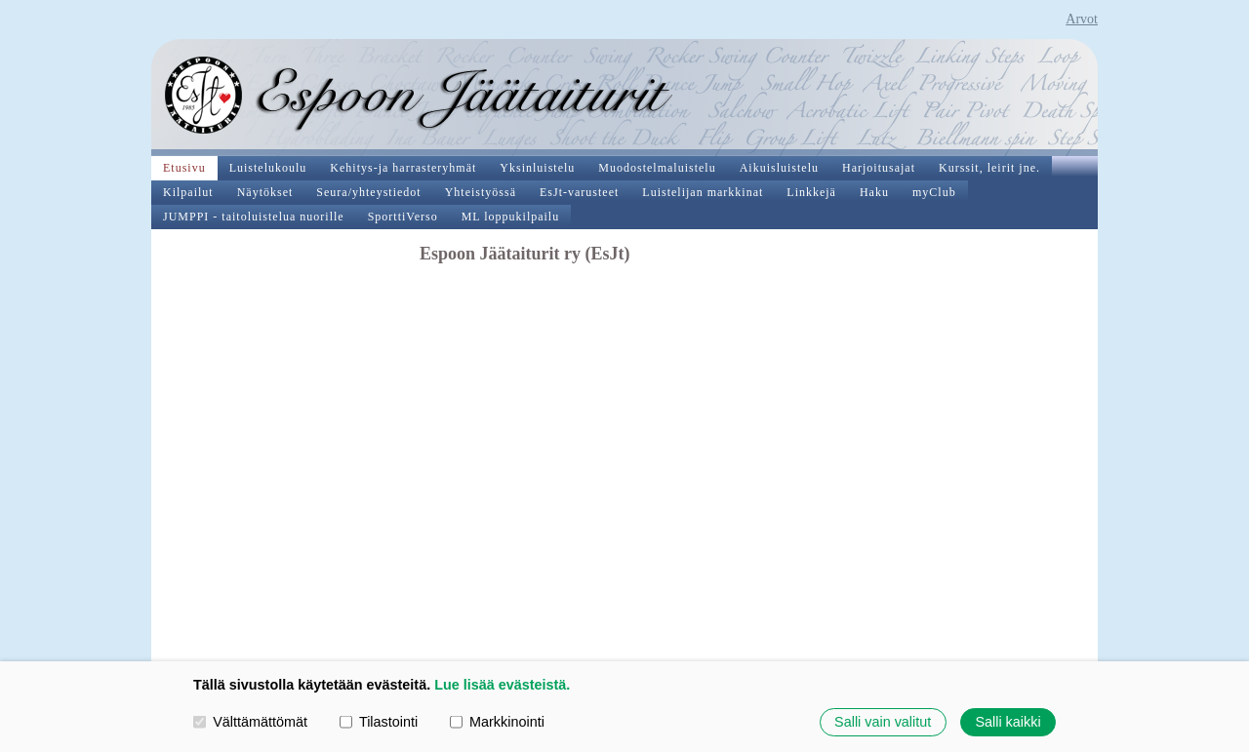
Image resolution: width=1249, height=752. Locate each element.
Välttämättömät (250, 722)
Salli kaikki (1007, 722)
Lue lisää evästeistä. (502, 685)
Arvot (1082, 19)
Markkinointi (497, 722)
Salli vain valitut (882, 722)
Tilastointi (379, 722)
